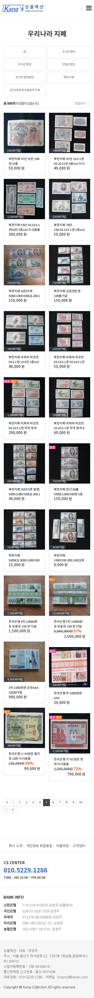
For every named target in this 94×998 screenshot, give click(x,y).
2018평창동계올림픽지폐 (25, 90)
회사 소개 (15, 846)
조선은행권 (68, 51)
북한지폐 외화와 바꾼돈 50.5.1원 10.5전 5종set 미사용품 (24, 362)
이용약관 (62, 846)
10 (81, 802)
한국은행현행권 (25, 77)
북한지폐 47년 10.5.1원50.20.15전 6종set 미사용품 (69, 164)
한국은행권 (24, 64)
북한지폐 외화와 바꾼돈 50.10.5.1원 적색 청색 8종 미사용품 (69, 428)
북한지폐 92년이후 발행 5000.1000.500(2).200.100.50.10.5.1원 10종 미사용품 (32, 494)
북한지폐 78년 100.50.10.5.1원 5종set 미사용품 (69, 230)
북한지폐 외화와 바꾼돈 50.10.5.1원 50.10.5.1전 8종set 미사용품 (69, 362)
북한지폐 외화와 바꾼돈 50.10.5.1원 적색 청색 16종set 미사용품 (24, 428)
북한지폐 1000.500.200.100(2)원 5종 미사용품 (69, 560)
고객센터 (79, 846)
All (24, 51)
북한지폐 (68, 77)
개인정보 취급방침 (39, 846)
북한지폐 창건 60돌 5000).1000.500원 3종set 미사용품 (68, 494)
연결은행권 (68, 64)
